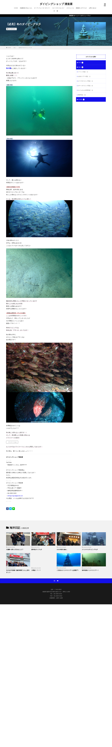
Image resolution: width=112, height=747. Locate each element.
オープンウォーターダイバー (42, 8)
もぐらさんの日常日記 (85, 90)
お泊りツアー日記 (84, 76)
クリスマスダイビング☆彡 (90, 549)
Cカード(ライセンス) (58, 8)
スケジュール (70, 8)
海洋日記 (13, 29)
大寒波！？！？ (36, 570)
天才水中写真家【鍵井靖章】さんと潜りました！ (18, 571)
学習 (80, 63)
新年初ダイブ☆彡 (36, 549)
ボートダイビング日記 (85, 86)
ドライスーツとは (12, 442)
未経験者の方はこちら (26, 8)
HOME (16, 8)
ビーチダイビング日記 (85, 81)
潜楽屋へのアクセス (81, 8)
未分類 (81, 99)
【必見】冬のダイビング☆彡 (25, 47)
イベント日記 (83, 72)
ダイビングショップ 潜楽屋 (56, 4)
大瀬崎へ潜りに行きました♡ (14, 549)
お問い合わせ (92, 8)
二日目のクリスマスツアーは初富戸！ (68, 570)
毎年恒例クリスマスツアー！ (90, 570)
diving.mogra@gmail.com (15, 495)
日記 (9, 29)
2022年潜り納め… (62, 549)
